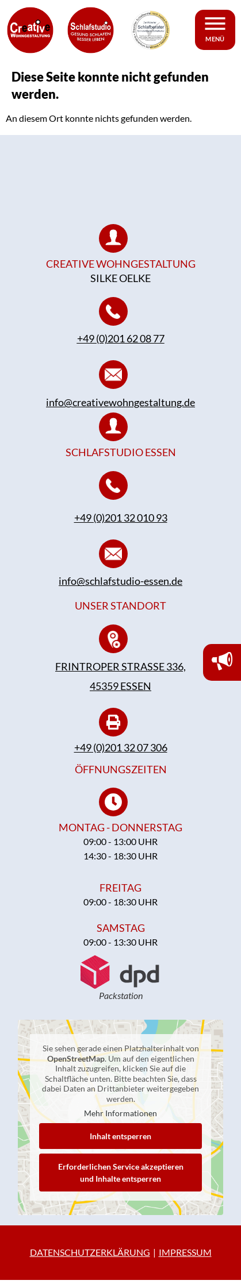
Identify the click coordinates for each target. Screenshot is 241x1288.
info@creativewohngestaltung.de (120, 409)
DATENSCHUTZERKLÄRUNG (90, 1260)
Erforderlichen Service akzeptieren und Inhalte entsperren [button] (120, 1180)
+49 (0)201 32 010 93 (120, 525)
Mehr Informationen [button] (120, 1121)
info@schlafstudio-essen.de (120, 589)
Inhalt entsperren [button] (120, 1143)
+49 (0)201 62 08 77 (121, 346)
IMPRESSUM (185, 1260)
